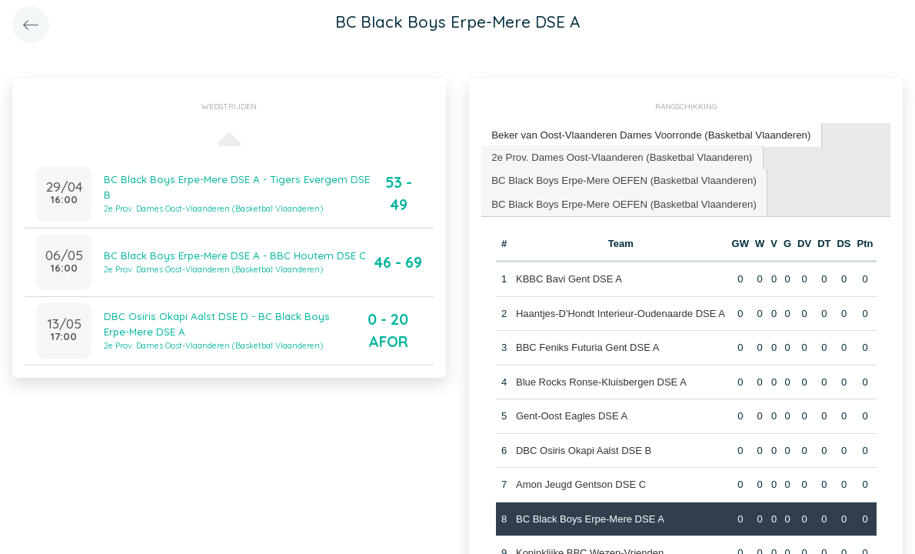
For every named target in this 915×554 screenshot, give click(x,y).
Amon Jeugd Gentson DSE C (581, 483)
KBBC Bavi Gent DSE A (569, 277)
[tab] (648, 135)
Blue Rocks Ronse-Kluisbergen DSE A (601, 380)
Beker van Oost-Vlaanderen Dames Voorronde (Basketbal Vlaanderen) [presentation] (648, 134)
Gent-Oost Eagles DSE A (571, 414)
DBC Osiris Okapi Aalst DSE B (583, 449)
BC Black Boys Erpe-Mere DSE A (590, 517)
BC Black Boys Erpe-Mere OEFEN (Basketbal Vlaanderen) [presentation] (621, 179)
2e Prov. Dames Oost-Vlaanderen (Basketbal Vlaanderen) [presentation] (619, 156)
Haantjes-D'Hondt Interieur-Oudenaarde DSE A (620, 312)
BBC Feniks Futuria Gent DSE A (587, 346)
